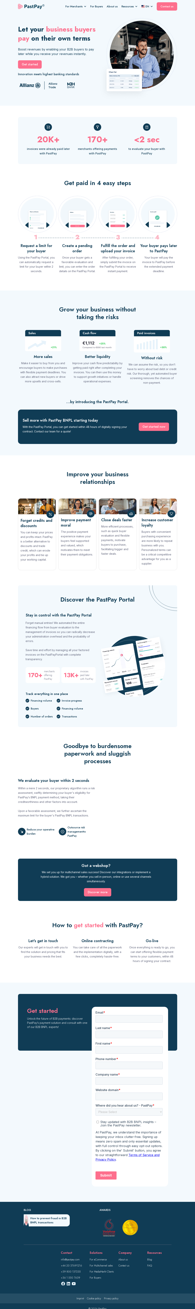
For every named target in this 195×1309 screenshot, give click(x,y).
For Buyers (96, 6)
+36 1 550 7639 (70, 1278)
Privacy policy (111, 1298)
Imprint (80, 1298)
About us (112, 6)
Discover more (97, 892)
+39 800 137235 (71, 1271)
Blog (149, 1259)
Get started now (154, 426)
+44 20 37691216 (71, 1265)
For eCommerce (98, 1259)
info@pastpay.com (70, 1259)
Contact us (167, 6)
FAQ (149, 1265)
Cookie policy (94, 1298)
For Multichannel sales (101, 1265)
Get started (30, 64)
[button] (77, 6)
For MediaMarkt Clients (102, 1271)
